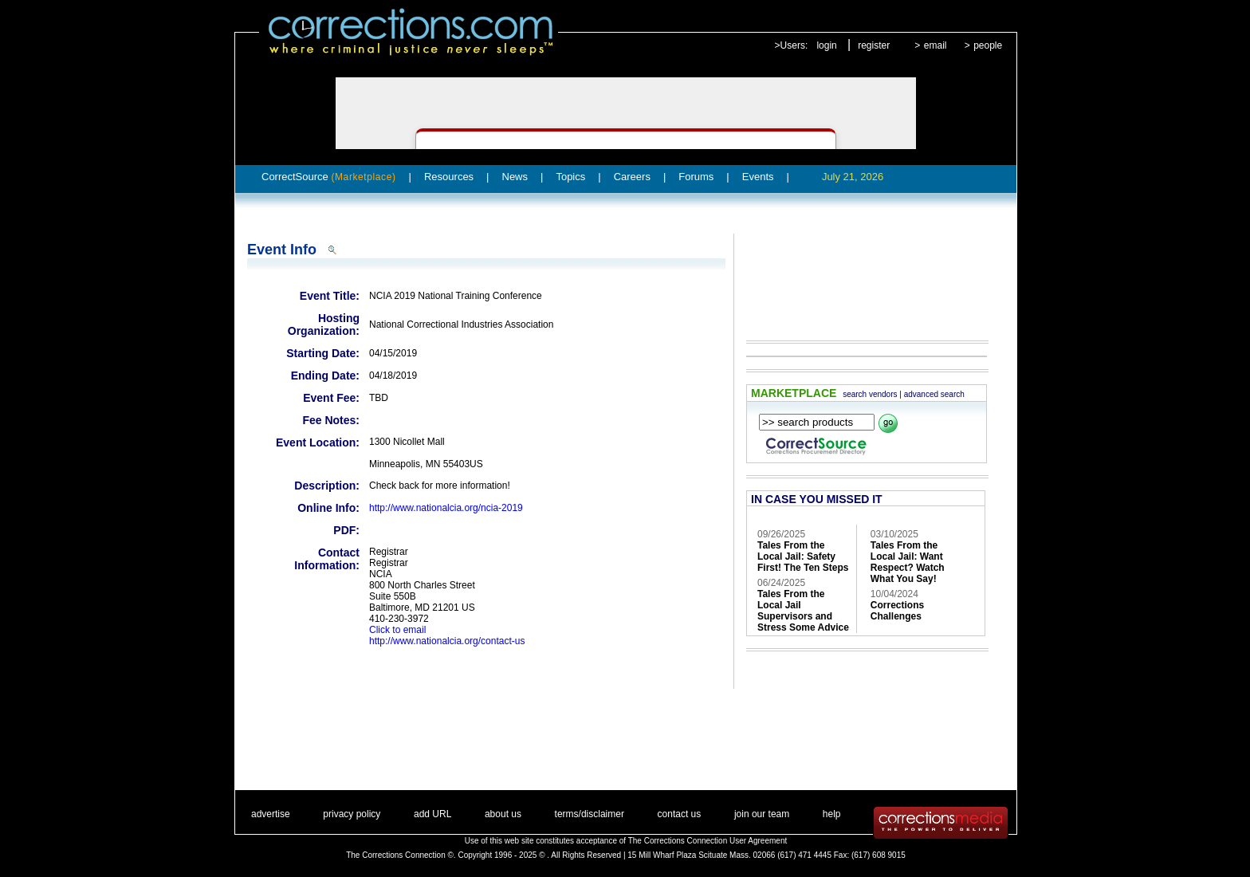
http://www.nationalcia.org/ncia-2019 (446, 507)
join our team (761, 814)
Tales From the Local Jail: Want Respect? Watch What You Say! (908, 562)
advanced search (934, 394)
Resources (449, 177)
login (826, 45)
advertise (270, 814)
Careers (632, 177)
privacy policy (351, 814)
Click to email (397, 629)
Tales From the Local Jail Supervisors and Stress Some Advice (803, 610)
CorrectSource (328, 177)
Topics (570, 177)
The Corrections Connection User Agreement (708, 840)
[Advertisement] (859, 276)
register (874, 45)
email (935, 45)
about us (503, 814)
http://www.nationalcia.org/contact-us (447, 641)
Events (758, 177)
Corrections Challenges (897, 611)
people (987, 45)
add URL (432, 814)
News (515, 177)
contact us (680, 814)
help (832, 814)
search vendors (870, 394)
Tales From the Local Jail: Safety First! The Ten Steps (802, 556)
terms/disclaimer (589, 814)
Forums (695, 177)
